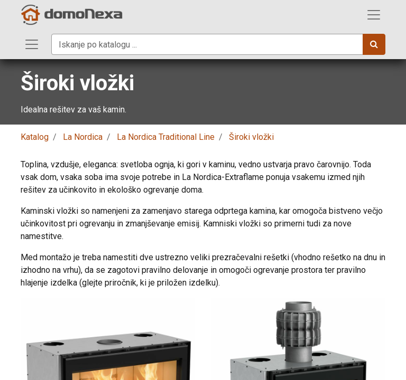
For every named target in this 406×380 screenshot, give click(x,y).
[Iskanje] (374, 44)
